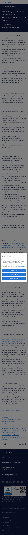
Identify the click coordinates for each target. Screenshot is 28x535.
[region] (14, 267)
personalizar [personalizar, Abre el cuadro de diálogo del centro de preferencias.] (14, 270)
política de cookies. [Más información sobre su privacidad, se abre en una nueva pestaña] (21, 266)
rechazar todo (14, 274)
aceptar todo (14, 278)
